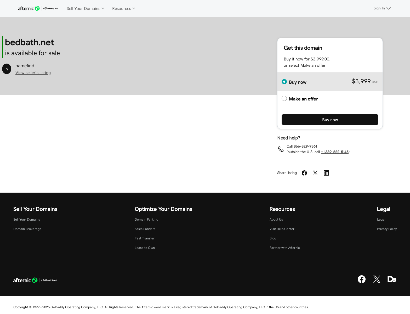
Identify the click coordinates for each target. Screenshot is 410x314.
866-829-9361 (305, 146)
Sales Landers (145, 229)
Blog (273, 238)
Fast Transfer (145, 238)
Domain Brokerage (27, 229)
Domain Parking (146, 219)
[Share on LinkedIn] (326, 172)
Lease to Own (145, 247)
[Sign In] (383, 8)
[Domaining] (392, 282)
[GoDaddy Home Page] (35, 281)
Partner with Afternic (285, 247)
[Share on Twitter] (315, 172)
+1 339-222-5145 (335, 152)
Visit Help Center (282, 229)
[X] (376, 282)
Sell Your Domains (26, 219)
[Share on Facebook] (304, 172)
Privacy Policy (387, 229)
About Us (276, 219)
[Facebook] (361, 282)
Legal (381, 219)
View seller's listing (33, 72)
